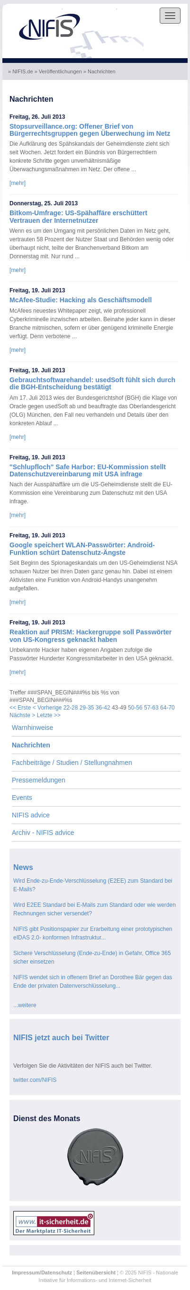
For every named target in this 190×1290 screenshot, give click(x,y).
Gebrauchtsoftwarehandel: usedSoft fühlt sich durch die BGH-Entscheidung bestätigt (92, 383)
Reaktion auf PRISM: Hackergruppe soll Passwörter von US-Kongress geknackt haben (90, 635)
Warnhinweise (32, 727)
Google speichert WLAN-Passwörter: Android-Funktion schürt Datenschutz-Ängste (82, 548)
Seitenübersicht (96, 1272)
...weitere (24, 1005)
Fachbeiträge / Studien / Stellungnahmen (72, 762)
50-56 (135, 707)
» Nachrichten (100, 71)
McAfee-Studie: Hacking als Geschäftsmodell (80, 300)
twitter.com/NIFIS (34, 1080)
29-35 (87, 707)
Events (22, 797)
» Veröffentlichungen (59, 71)
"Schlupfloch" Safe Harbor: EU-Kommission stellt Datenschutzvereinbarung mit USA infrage (87, 470)
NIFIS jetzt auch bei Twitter (61, 1038)
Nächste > (22, 715)
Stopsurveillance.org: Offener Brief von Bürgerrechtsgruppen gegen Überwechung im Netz (89, 130)
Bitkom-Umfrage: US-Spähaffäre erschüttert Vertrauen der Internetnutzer (78, 216)
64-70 (167, 707)
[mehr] (17, 183)
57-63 (151, 707)
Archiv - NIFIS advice (43, 832)
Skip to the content (90, 7)
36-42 (103, 707)
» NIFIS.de (21, 71)
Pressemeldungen (38, 780)
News (23, 867)
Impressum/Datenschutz (42, 1272)
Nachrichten (31, 745)
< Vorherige (47, 707)
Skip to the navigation (32, 7)
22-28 (70, 707)
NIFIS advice (31, 815)
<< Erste (20, 707)
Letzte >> (49, 715)
